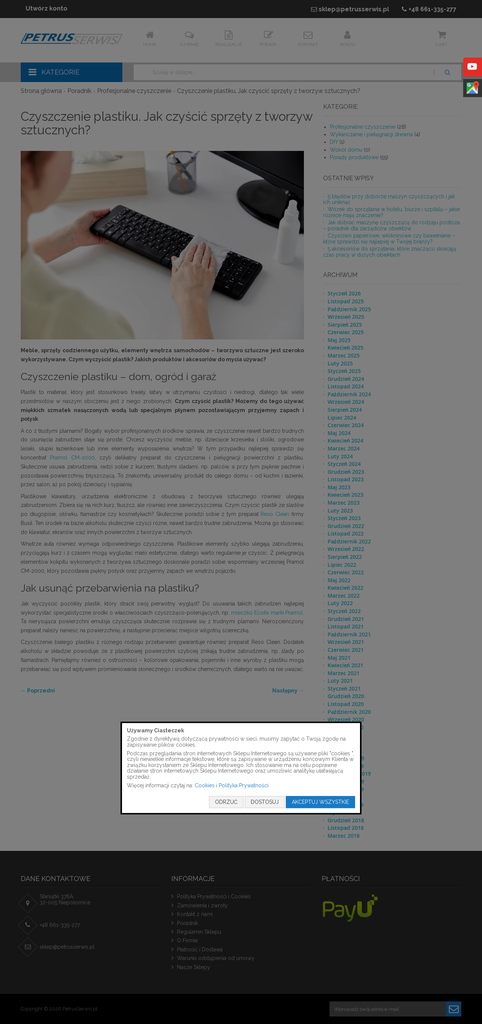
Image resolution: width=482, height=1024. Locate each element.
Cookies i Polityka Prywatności (231, 785)
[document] (241, 767)
